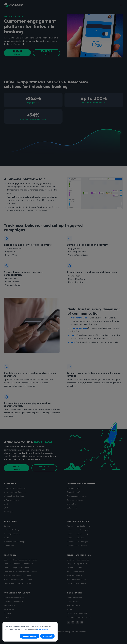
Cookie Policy (42, 629)
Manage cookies (29, 636)
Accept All (47, 636)
